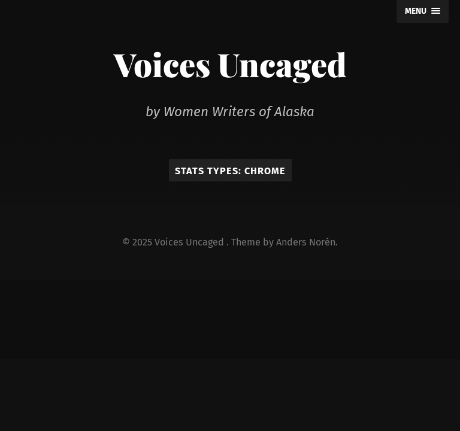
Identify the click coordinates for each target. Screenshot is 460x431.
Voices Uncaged (230, 64)
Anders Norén (305, 242)
